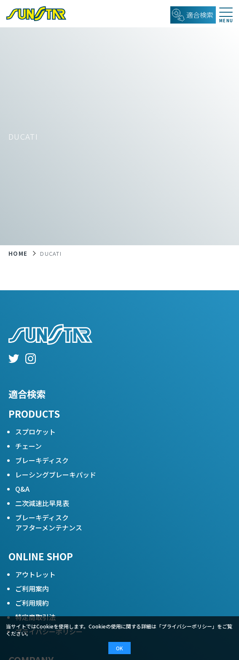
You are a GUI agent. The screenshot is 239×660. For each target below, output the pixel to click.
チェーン (28, 446)
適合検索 (27, 393)
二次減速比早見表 (42, 503)
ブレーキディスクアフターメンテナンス (48, 522)
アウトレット (35, 574)
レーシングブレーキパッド (55, 474)
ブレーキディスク (42, 460)
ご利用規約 (32, 603)
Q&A (22, 489)
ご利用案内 (32, 588)
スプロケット (35, 432)
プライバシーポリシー (186, 626)
